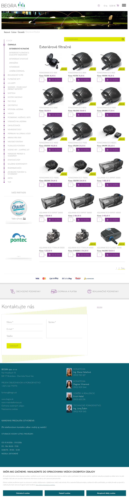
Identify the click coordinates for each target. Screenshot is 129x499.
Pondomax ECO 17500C (78, 177)
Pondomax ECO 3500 (106, 72)
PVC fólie (10, 101)
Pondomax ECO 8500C (106, 142)
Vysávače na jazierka (15, 121)
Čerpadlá (21, 32)
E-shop (13, 32)
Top (7, 182)
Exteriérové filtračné (19, 48)
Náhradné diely (12, 129)
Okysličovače (12, 125)
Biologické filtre (13, 75)
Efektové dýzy (12, 160)
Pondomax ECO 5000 (48, 107)
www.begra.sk (7, 398)
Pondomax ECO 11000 (106, 107)
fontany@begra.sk (9, 392)
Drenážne (13, 63)
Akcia (8, 178)
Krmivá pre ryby (12, 137)
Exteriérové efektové (18, 59)
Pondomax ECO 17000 (77, 142)
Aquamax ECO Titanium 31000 (51, 247)
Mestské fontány (13, 141)
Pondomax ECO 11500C (49, 177)
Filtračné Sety (12, 79)
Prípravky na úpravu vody (17, 133)
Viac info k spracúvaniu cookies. (45, 485)
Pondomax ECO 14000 (48, 142)
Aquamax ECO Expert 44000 (109, 212)
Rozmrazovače (12, 168)
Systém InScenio (13, 97)
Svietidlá (9, 93)
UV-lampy (10, 83)
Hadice (9, 113)
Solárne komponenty (15, 164)
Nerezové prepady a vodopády (14, 155)
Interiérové (14, 67)
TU (24, 218)
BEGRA (99, 307)
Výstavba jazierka (13, 109)
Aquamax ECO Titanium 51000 (80, 247)
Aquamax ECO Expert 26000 (51, 212)
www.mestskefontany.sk (12, 402)
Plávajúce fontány (14, 146)
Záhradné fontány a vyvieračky (15, 173)
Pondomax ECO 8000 (77, 107)
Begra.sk (7, 32)
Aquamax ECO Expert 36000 (80, 212)
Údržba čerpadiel (17, 71)
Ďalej (122, 268)
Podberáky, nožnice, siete (17, 117)
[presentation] (67, 346)
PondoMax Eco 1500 (48, 72)
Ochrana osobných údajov (13, 405)
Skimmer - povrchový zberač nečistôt (15, 88)
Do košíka (56, 80)
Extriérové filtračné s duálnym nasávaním (19, 54)
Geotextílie (11, 105)
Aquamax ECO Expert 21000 (108, 177)
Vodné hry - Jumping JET (16, 150)
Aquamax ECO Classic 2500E (109, 247)
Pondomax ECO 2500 (77, 72)
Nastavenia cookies (10, 408)
